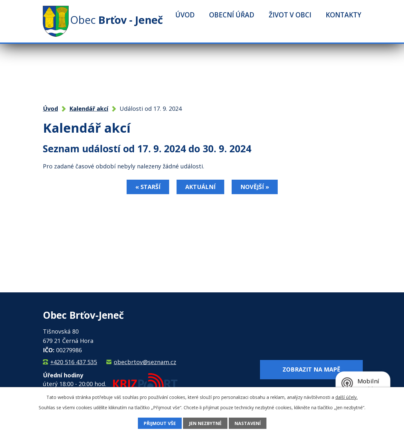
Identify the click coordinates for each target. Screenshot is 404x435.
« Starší (147, 187)
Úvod (185, 14)
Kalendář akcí (88, 108)
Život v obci (290, 14)
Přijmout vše (160, 423)
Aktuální (200, 187)
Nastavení (248, 423)
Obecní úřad (231, 14)
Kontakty (343, 14)
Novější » (254, 187)
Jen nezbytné (205, 423)
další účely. (346, 397)
